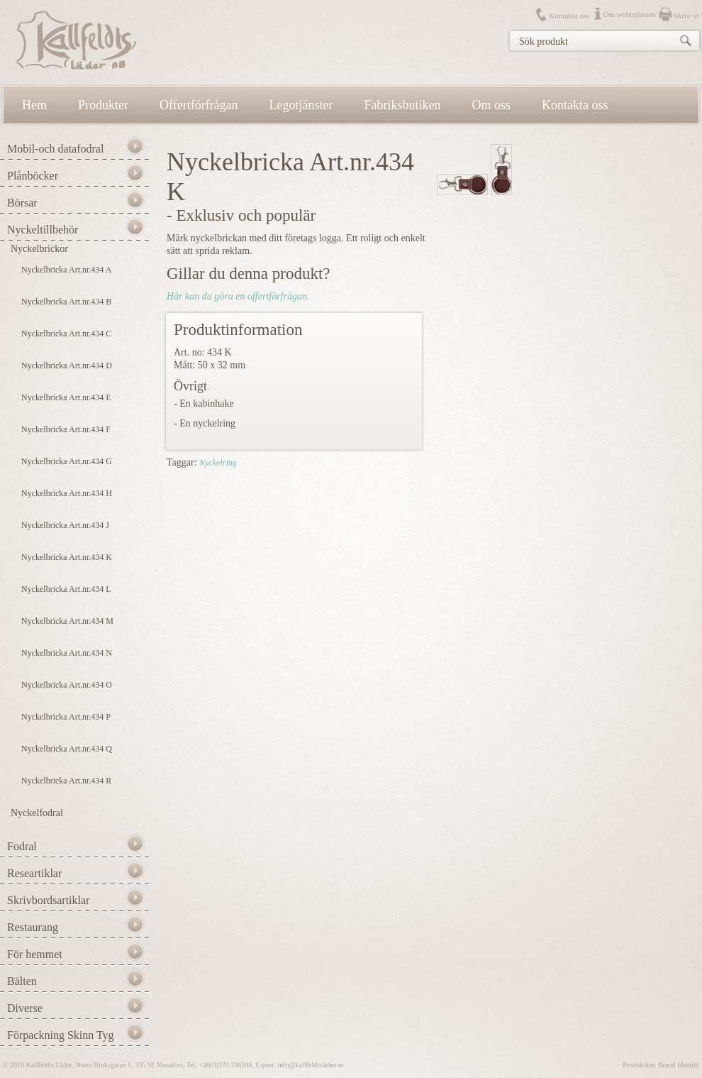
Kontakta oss (569, 15)
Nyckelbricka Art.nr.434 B (66, 302)
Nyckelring (218, 463)
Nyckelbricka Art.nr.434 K (66, 557)
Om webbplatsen (629, 14)
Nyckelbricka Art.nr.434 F (66, 429)
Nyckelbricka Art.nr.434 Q (66, 749)
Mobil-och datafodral (55, 149)
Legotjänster (301, 105)
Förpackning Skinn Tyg (60, 1035)
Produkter (103, 105)
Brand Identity (678, 1065)
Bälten (22, 981)
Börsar (22, 203)
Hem (34, 105)
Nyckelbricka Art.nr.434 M (67, 621)
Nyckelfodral (37, 813)
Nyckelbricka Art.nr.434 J (65, 525)
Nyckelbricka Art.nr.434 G (66, 461)
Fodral (22, 846)
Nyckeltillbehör (42, 230)
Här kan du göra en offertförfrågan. (238, 296)
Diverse (25, 1008)
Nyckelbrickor (39, 248)
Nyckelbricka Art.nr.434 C (66, 334)
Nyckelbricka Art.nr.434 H (66, 493)
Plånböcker (32, 176)
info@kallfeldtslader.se (310, 1065)
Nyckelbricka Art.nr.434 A (66, 270)
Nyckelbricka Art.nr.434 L (66, 589)
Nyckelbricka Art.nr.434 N (66, 653)
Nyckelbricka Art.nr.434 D (66, 365)
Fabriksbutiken (402, 105)
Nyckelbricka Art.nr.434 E (66, 397)
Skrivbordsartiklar (48, 900)
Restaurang (32, 927)
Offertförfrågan (199, 105)
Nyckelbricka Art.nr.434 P (66, 717)
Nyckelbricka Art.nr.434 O (66, 685)
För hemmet (34, 954)
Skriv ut (686, 15)
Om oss (491, 105)
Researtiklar (34, 873)
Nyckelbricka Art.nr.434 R (66, 781)
